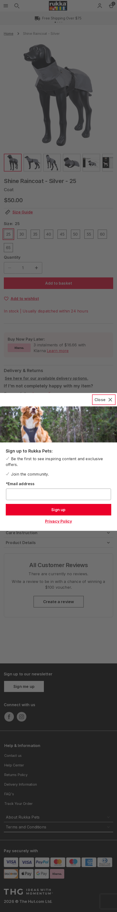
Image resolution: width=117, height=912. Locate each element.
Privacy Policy (58, 521)
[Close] (104, 399)
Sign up (58, 509)
